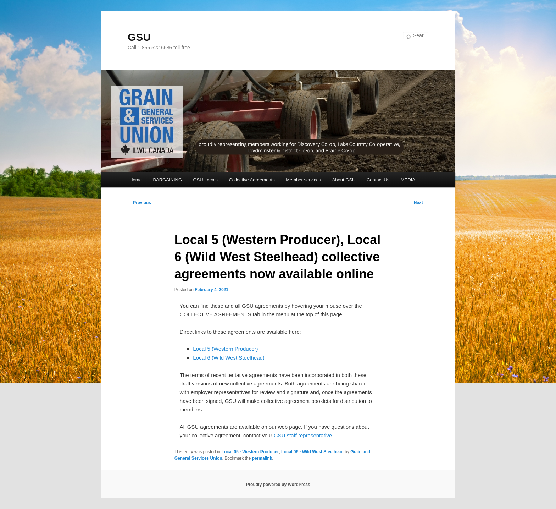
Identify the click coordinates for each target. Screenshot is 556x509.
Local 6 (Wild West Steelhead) (228, 358)
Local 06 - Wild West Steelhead (312, 451)
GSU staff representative (303, 435)
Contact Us (378, 179)
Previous (139, 202)
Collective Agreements (251, 179)
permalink (262, 458)
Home (135, 179)
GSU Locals (205, 179)
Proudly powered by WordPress (278, 484)
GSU (139, 37)
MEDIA (408, 179)
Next (421, 202)
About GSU (344, 179)
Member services (303, 179)
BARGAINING (167, 179)
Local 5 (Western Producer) (225, 349)
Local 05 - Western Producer (250, 451)
